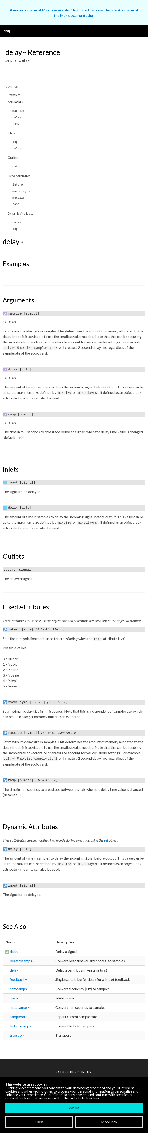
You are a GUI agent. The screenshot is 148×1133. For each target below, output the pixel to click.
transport (17, 1035)
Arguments (15, 102)
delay (16, 117)
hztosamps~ (19, 989)
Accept (74, 1108)
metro (14, 998)
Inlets (11, 133)
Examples (14, 95)
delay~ (15, 951)
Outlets (13, 157)
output (17, 166)
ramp (15, 124)
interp (17, 184)
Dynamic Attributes (21, 213)
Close (39, 1121)
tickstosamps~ (21, 1026)
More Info (109, 1122)
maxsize (18, 111)
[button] (142, 31)
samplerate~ (19, 1016)
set (106, 840)
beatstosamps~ (22, 961)
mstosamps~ (20, 1007)
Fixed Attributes (19, 176)
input (16, 142)
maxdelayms (21, 191)
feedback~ (18, 979)
